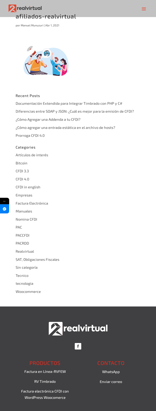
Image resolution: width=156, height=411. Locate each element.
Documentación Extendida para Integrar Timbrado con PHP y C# (69, 103)
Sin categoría (27, 267)
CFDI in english (28, 187)
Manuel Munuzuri (32, 25)
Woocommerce (28, 291)
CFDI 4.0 (22, 179)
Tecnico (22, 275)
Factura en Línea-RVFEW (45, 371)
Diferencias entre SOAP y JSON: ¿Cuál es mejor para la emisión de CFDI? (75, 111)
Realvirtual (25, 251)
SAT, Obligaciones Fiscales (37, 259)
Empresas (24, 195)
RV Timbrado (45, 381)
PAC (19, 227)
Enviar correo (111, 381)
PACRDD (22, 243)
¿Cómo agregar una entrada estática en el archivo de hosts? (65, 127)
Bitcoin (21, 163)
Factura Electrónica (32, 203)
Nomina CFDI (26, 219)
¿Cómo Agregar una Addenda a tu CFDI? (48, 119)
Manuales (24, 211)
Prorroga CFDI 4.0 (30, 135)
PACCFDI (22, 235)
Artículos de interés (32, 155)
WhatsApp (111, 371)
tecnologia (24, 283)
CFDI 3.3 (22, 171)
